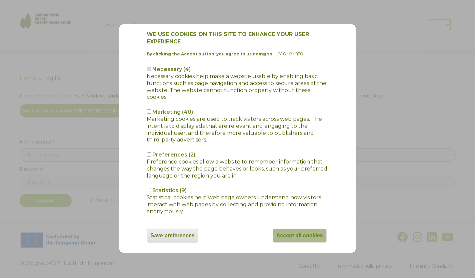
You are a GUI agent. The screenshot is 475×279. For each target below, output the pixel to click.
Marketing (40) (172, 90)
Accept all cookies (299, 213)
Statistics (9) (169, 169)
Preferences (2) (173, 132)
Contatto (309, 266)
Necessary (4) (171, 47)
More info (290, 32)
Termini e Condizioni (432, 266)
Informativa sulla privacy (364, 266)
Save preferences (172, 213)
